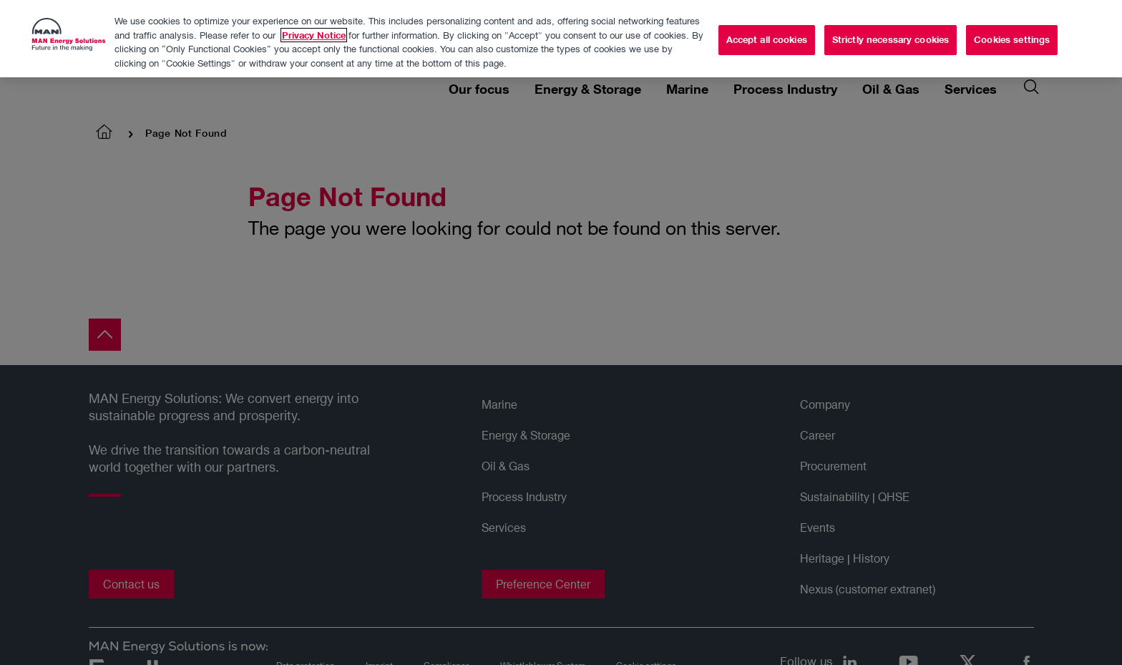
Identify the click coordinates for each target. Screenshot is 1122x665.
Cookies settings (1012, 36)
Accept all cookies (766, 36)
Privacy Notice (314, 31)
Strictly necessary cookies (890, 36)
